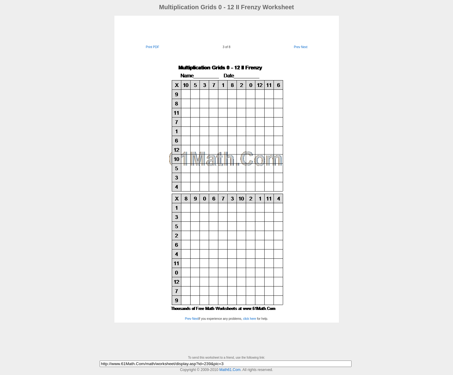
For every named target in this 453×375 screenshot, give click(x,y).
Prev (297, 47)
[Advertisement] (226, 29)
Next (304, 47)
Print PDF (152, 47)
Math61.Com (230, 370)
